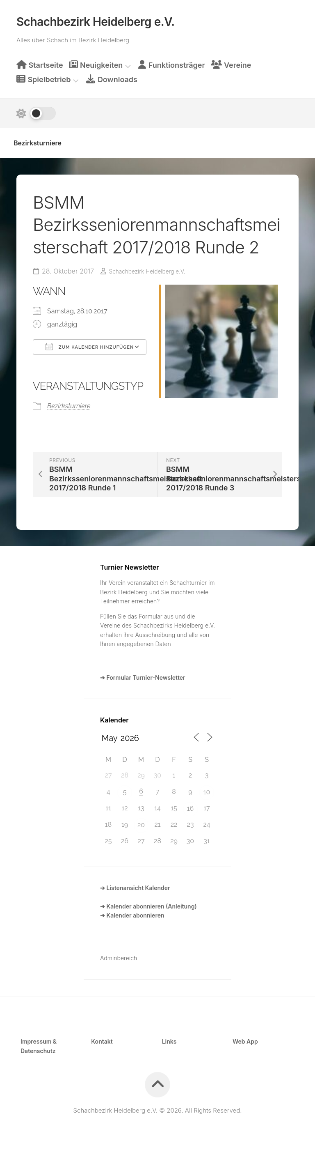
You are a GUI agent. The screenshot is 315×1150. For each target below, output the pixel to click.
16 (190, 806)
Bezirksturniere (45, 139)
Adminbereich (118, 955)
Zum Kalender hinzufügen (90, 344)
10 (206, 790)
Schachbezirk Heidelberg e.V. (95, 19)
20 (141, 822)
